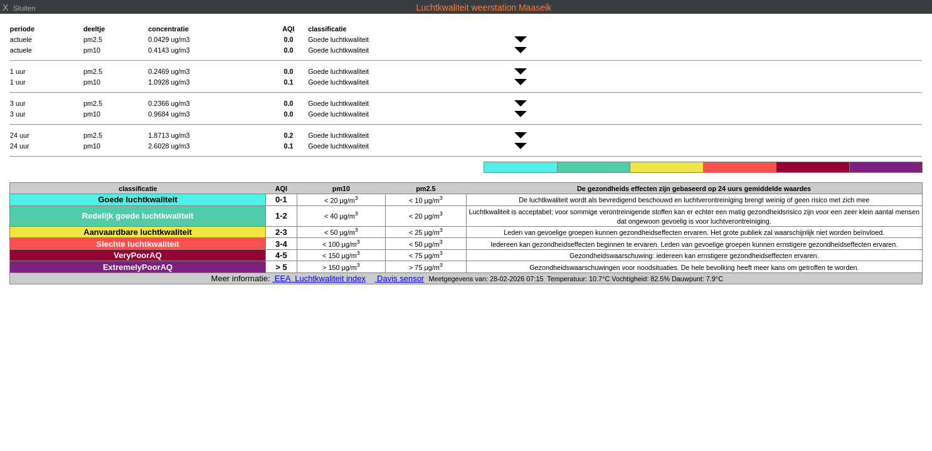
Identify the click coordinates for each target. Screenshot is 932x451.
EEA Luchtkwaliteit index (319, 278)
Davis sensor (399, 278)
